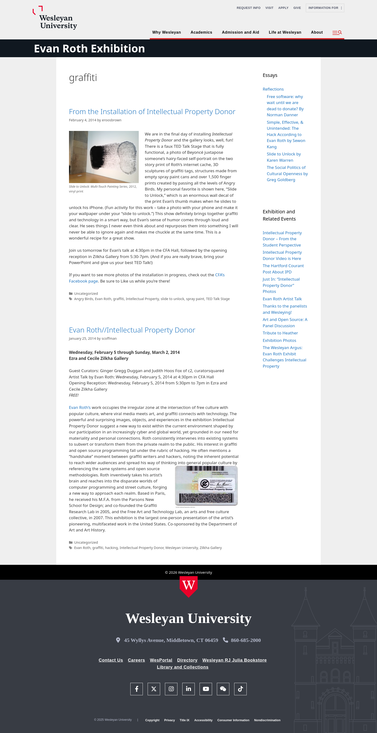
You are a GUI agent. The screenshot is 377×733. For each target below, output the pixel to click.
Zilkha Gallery (211, 547)
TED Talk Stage (218, 298)
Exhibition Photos (279, 340)
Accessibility (203, 720)
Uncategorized (86, 293)
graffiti (118, 298)
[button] (337, 33)
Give (297, 8)
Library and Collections (183, 667)
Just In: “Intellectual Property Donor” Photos (281, 285)
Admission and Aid (240, 32)
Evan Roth (103, 298)
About (317, 32)
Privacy (169, 720)
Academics (201, 32)
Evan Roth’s (80, 407)
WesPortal (161, 660)
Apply (283, 8)
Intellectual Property (142, 298)
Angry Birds (83, 298)
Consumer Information (233, 720)
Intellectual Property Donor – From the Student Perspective (282, 239)
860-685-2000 (246, 640)
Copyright (152, 720)
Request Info (249, 8)
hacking (111, 547)
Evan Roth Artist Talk (282, 299)
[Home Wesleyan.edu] (189, 587)
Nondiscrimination (267, 720)
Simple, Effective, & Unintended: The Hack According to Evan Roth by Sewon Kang (286, 134)
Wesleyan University (181, 547)
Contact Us (111, 660)
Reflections (273, 89)
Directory (187, 660)
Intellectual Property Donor (141, 547)
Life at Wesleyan (285, 32)
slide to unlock (172, 298)
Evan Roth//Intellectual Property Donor (132, 330)
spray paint (195, 298)
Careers (136, 660)
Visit (269, 8)
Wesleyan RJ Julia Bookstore (234, 660)
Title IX (184, 720)
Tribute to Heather (280, 333)
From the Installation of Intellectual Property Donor (152, 111)
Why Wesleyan (166, 32)
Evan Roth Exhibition (89, 48)
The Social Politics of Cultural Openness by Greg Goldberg (287, 173)
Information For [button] (325, 8)
